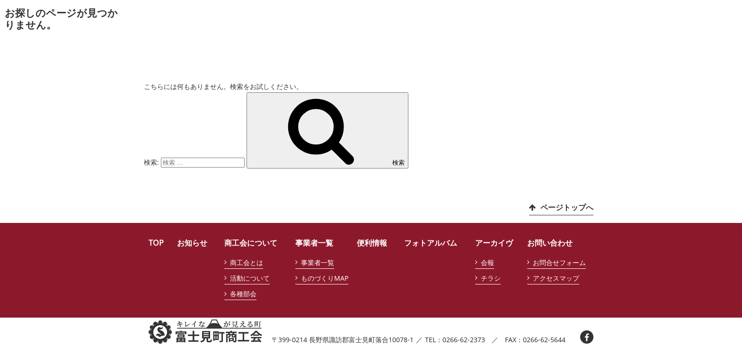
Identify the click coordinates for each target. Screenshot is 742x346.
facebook (586, 337)
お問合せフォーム (559, 262)
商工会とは (246, 262)
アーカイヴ (494, 243)
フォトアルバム (430, 243)
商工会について (250, 243)
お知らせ (192, 243)
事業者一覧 (314, 243)
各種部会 (243, 293)
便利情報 (372, 243)
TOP (156, 243)
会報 (487, 262)
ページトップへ (566, 207)
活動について (250, 278)
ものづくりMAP (324, 278)
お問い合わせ (550, 243)
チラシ (491, 278)
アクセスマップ (556, 278)
